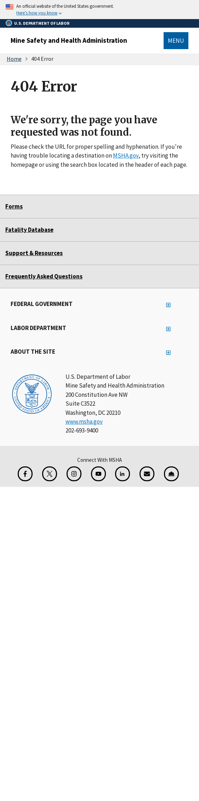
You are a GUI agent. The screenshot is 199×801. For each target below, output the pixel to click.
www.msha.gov (84, 421)
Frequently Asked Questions (44, 276)
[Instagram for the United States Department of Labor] (74, 473)
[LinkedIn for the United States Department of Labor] (122, 473)
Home (14, 58)
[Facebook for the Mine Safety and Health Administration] (25, 473)
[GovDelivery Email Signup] (147, 473)
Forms (14, 206)
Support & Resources (34, 253)
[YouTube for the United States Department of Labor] (98, 473)
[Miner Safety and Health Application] (171, 473)
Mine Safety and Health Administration (69, 40)
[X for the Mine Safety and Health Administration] (49, 473)
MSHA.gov (125, 155)
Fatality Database (29, 230)
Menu (176, 41)
